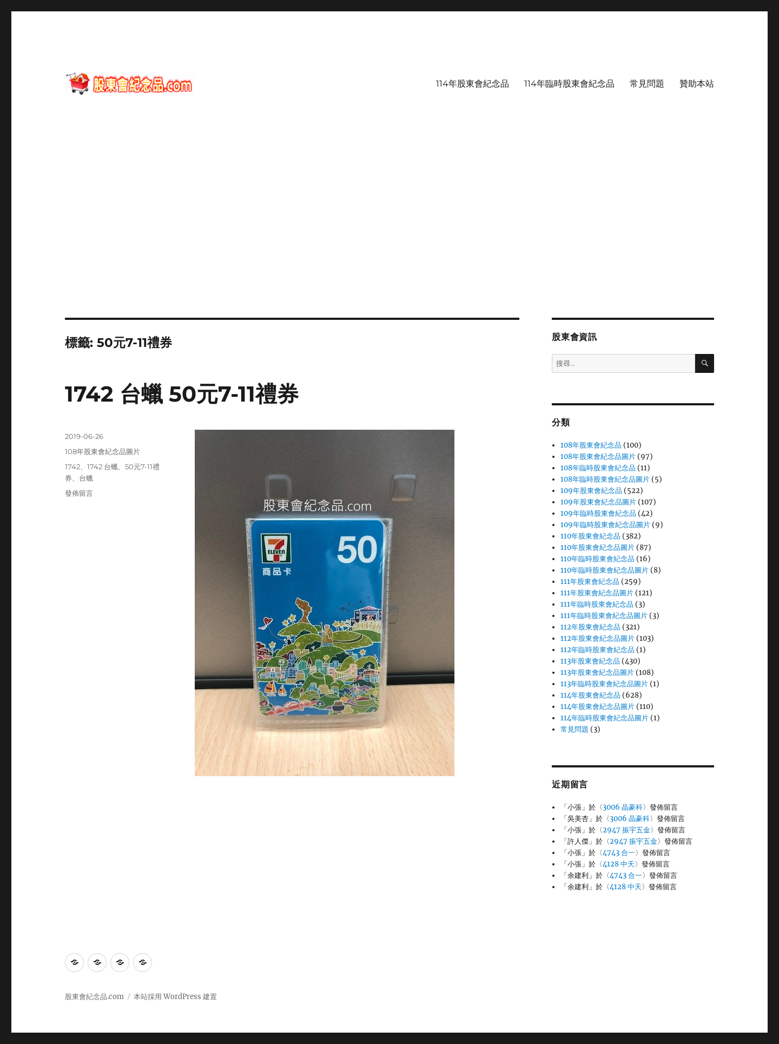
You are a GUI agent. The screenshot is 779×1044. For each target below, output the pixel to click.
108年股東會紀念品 (591, 445)
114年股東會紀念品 (472, 83)
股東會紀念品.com (94, 996)
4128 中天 (619, 864)
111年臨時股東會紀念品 (596, 604)
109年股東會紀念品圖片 (598, 502)
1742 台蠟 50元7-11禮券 (182, 393)
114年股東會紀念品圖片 (597, 706)
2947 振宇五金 (626, 830)
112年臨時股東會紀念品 (597, 649)
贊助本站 (696, 83)
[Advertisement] (389, 237)
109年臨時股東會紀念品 (598, 513)
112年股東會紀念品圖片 (597, 638)
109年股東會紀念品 (591, 490)
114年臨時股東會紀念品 (569, 83)
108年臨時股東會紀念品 (598, 467)
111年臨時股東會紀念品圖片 (604, 615)
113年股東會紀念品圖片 (597, 672)
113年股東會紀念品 (590, 661)
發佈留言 (79, 493)
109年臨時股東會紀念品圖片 (605, 524)
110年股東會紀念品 (590, 536)
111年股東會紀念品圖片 (596, 592)
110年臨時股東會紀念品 (597, 558)
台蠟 (86, 478)
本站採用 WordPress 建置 (175, 996)
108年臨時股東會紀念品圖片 (605, 479)
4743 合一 (619, 852)
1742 (72, 466)
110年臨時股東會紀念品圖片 (604, 570)
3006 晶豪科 (623, 807)
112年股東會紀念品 (590, 627)
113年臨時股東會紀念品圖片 (604, 683)
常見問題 (647, 83)
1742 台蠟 (102, 466)
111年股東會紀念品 (589, 581)
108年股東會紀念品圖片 (102, 451)
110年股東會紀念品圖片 (597, 547)
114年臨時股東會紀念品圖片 (604, 718)
